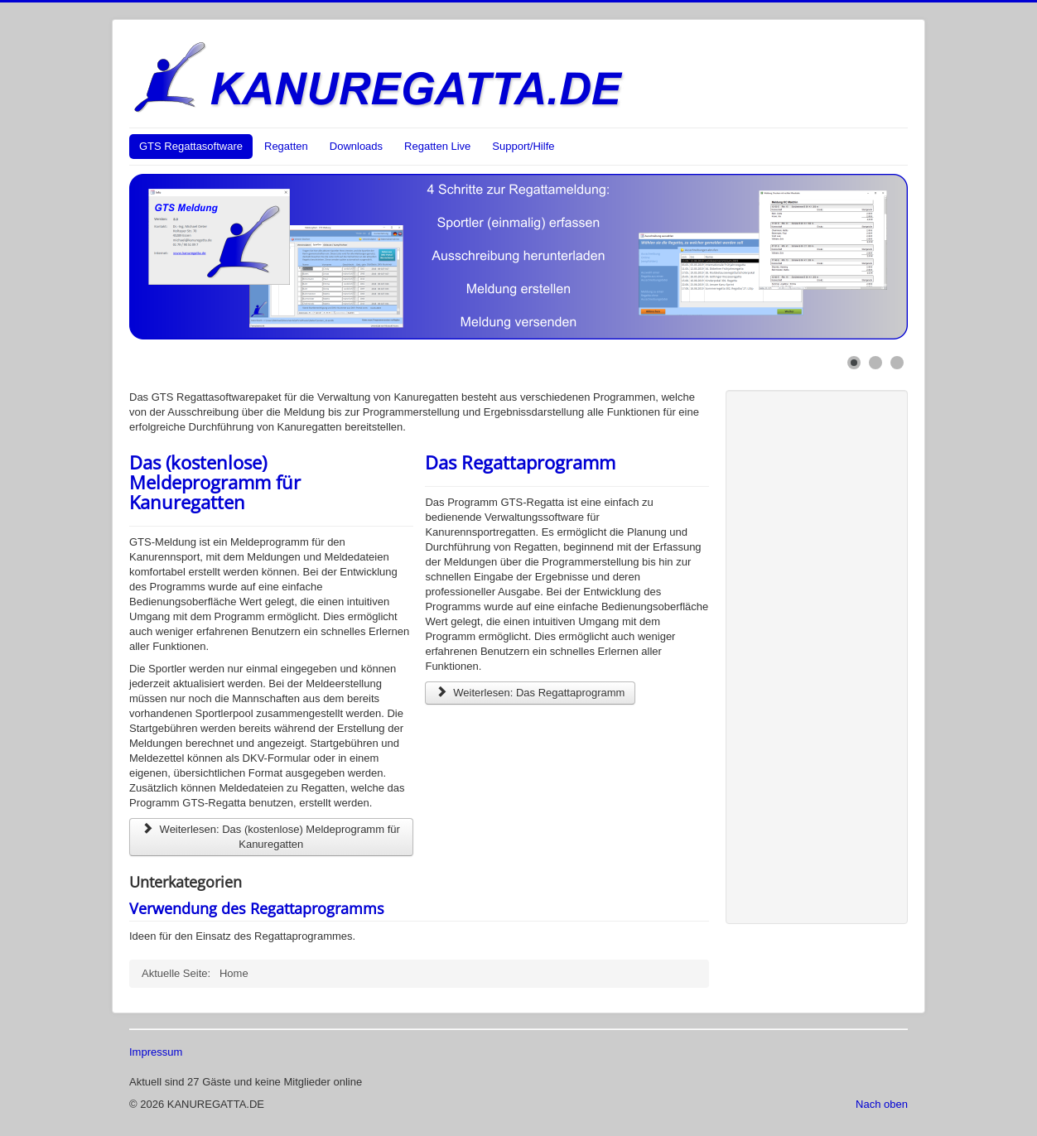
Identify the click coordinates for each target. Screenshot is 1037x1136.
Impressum (155, 1052)
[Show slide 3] (897, 362)
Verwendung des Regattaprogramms (256, 908)
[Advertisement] (808, 655)
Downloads (356, 146)
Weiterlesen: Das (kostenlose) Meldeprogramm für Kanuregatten (271, 836)
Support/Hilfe (523, 146)
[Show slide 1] (854, 362)
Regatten (286, 146)
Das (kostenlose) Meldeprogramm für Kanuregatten (215, 482)
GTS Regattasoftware (191, 146)
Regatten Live (437, 146)
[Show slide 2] (875, 362)
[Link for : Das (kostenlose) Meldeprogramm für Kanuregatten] (518, 256)
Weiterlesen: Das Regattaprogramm (530, 692)
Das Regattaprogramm (520, 462)
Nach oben (882, 1104)
